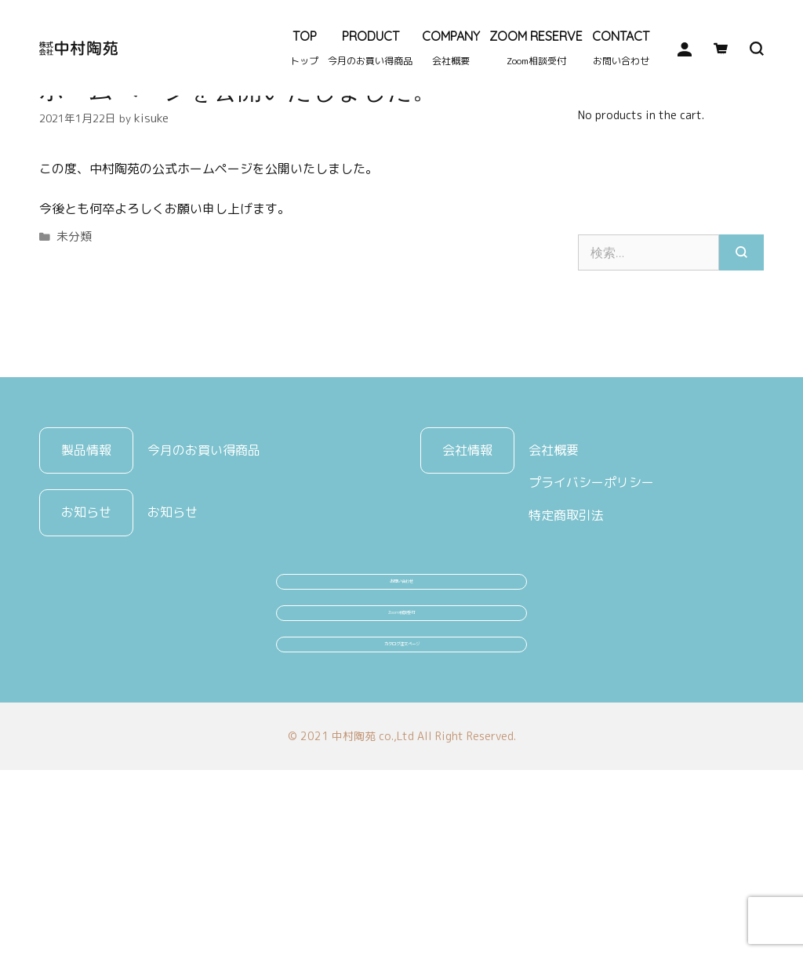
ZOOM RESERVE (536, 48)
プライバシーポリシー (591, 585)
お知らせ (172, 614)
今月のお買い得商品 (203, 552)
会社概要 (554, 552)
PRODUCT (370, 48)
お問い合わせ (401, 697)
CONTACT (620, 48)
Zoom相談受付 (402, 756)
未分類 (72, 336)
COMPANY (451, 48)
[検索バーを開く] (746, 48)
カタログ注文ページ (401, 815)
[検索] (741, 354)
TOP (304, 48)
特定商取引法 (566, 617)
